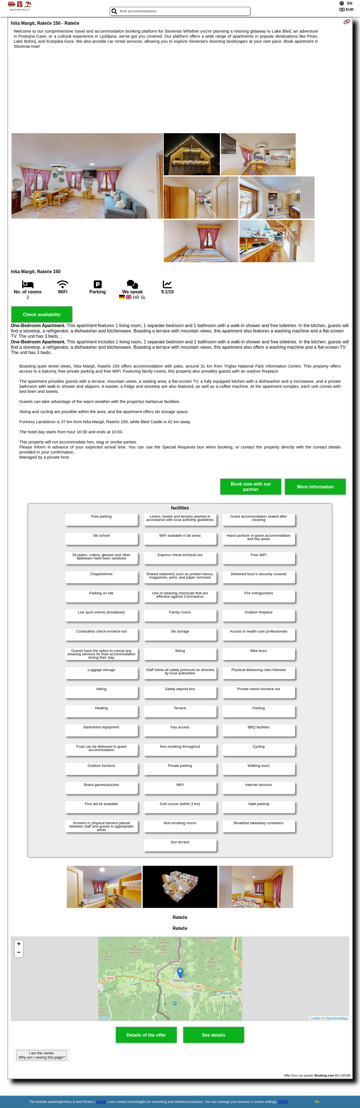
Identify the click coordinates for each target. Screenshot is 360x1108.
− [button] (19, 953)
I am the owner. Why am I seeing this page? (42, 1055)
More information (315, 486)
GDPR (283, 1102)
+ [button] (19, 944)
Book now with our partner (251, 487)
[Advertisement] (180, 91)
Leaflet (315, 1018)
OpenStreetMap (337, 1018)
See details (213, 1035)
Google (101, 1102)
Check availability (41, 314)
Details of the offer (146, 1035)
